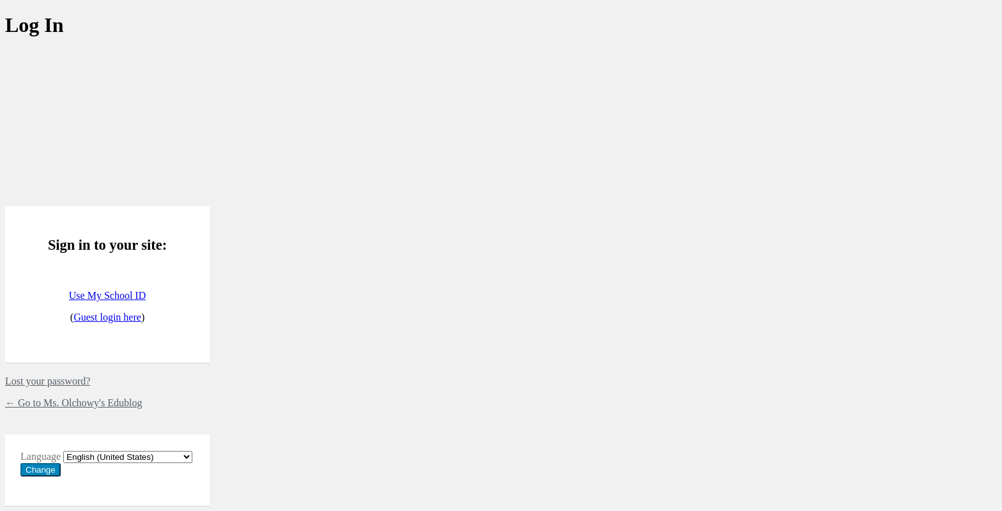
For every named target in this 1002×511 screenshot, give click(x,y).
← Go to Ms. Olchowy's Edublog (73, 402)
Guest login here (107, 317)
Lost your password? (47, 381)
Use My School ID (107, 295)
